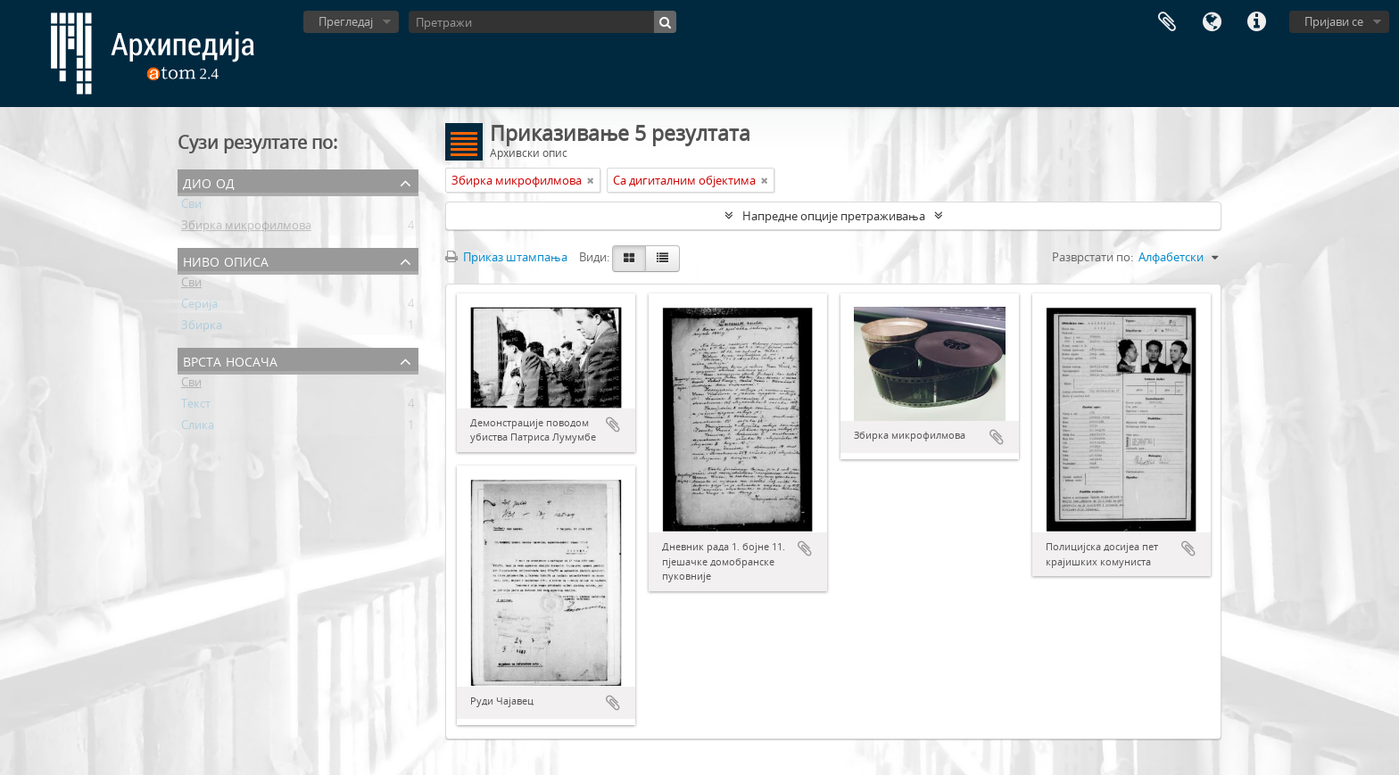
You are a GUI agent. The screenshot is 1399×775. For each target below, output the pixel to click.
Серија (199, 307)
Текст (196, 407)
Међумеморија (1167, 22)
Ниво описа (226, 260)
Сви (191, 207)
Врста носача (230, 360)
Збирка (201, 328)
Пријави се (1333, 21)
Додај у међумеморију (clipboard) (613, 424)
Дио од (209, 181)
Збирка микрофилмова (246, 228)
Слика (197, 428)
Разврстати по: (1092, 257)
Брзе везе (1256, 22)
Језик (1211, 22)
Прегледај (346, 21)
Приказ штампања (506, 257)
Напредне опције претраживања (833, 216)
